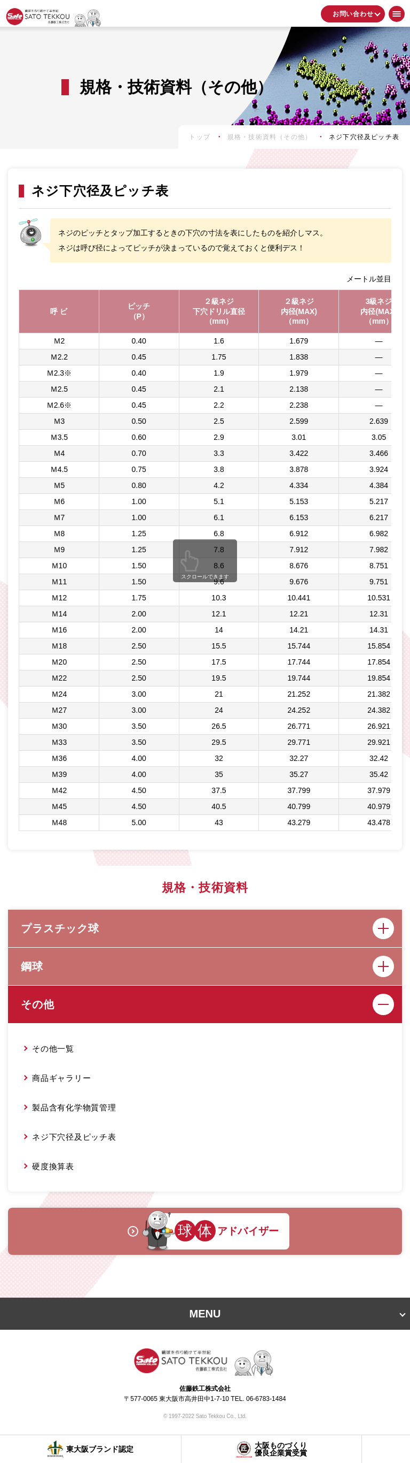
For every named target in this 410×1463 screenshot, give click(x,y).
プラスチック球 (207, 928)
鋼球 (207, 966)
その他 (207, 1004)
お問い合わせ (353, 14)
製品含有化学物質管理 (74, 1107)
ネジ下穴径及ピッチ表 (74, 1136)
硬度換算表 (53, 1166)
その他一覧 (53, 1048)
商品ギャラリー (61, 1078)
